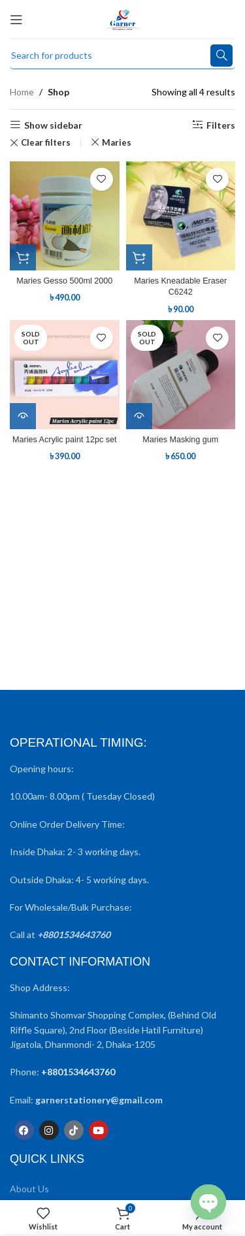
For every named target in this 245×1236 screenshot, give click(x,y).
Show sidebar (53, 125)
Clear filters (46, 142)
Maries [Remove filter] (116, 142)
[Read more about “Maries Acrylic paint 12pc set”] (23, 416)
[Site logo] (122, 18)
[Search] (122, 55)
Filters (220, 125)
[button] (23, 257)
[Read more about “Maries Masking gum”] (139, 416)
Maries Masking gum (180, 439)
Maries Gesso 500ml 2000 (64, 280)
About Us (29, 1188)
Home (22, 91)
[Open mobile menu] (16, 20)
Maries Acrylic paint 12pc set (64, 439)
